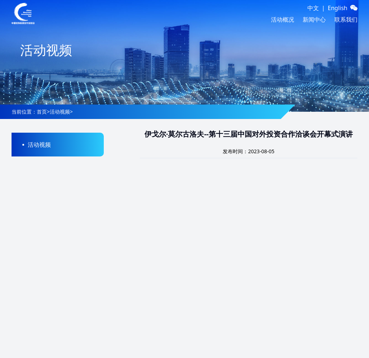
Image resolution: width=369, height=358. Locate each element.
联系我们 (345, 19)
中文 (313, 8)
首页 (42, 111)
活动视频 (60, 111)
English (337, 8)
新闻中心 (314, 19)
